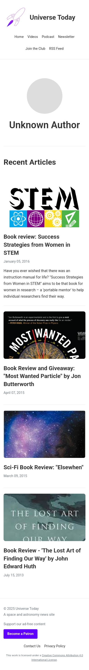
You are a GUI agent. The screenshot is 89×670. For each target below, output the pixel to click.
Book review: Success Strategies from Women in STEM (37, 244)
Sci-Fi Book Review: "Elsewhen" (44, 467)
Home (19, 37)
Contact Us (32, 646)
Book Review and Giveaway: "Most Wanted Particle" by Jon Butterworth (42, 376)
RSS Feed (56, 49)
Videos (33, 37)
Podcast (48, 37)
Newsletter (66, 37)
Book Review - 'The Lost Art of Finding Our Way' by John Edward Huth (42, 558)
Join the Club (35, 49)
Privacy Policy (55, 646)
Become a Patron (20, 634)
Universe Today (39, 17)
